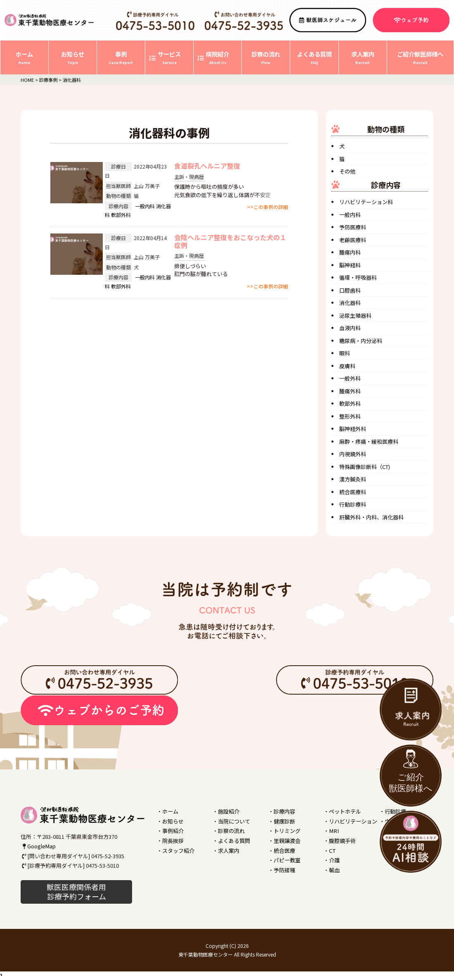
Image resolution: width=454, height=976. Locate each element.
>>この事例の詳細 (267, 206)
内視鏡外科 (352, 454)
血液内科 (350, 328)
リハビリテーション (353, 821)
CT (332, 850)
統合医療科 (352, 492)
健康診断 (284, 821)
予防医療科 (352, 227)
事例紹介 (173, 831)
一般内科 (145, 205)
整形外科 (350, 416)
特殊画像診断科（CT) (364, 467)
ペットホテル (345, 811)
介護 (334, 860)
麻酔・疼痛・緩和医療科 (368, 441)
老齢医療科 (352, 240)
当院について (234, 821)
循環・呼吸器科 (358, 277)
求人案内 (228, 850)
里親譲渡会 (287, 840)
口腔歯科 (350, 290)
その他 (347, 171)
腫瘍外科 (350, 391)
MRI (333, 831)
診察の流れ (231, 831)
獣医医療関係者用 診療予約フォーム (76, 891)
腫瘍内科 (350, 252)
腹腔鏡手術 (342, 840)
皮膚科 (347, 366)
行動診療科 (352, 504)
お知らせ (173, 821)
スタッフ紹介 (178, 850)
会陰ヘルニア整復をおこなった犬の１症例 (230, 241)
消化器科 (350, 303)
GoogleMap (38, 846)
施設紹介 (228, 811)
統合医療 (284, 850)
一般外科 (350, 378)
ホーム (170, 811)
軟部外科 (121, 214)
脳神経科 (350, 265)
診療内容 (284, 811)
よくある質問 (234, 840)
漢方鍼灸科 (352, 479)
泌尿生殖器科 (355, 315)
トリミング (287, 831)
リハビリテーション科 (366, 202)
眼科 (344, 353)
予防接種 (284, 870)
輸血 (334, 870)
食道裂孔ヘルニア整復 (207, 166)
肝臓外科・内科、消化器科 (371, 517)
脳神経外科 (352, 429)
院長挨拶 (173, 840)
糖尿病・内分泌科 (360, 341)
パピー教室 (287, 860)
